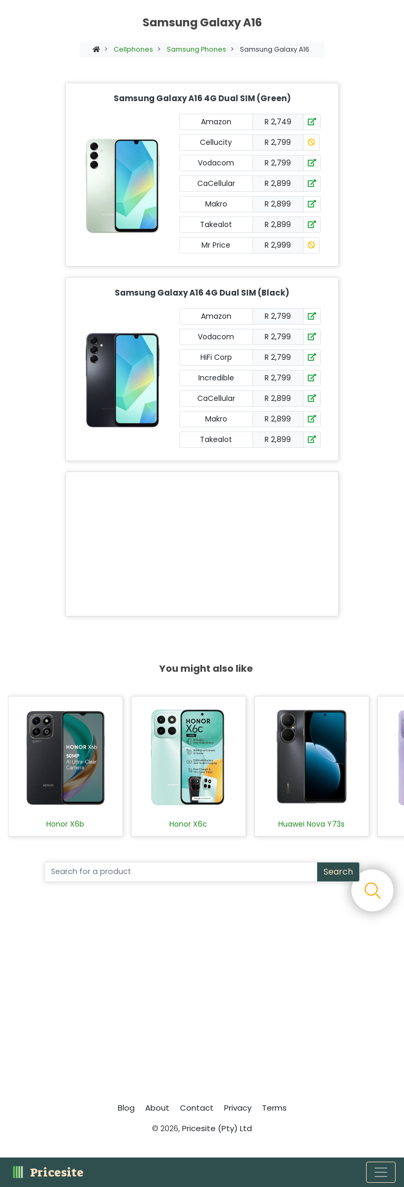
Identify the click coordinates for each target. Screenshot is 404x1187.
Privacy (237, 1107)
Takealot (216, 224)
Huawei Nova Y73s (311, 824)
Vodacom (216, 163)
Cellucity (216, 142)
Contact (197, 1107)
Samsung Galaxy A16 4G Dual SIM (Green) (202, 98)
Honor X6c (188, 824)
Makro (216, 204)
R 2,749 (278, 121)
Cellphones (133, 49)
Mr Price (215, 245)
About (157, 1107)
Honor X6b (65, 824)
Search (338, 872)
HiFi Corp (216, 357)
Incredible (216, 377)
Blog (126, 1107)
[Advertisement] (200, 544)
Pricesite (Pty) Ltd (217, 1128)
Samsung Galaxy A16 (274, 49)
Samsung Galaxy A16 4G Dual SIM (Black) (202, 292)
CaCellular (216, 183)
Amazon (216, 121)
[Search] (180, 872)
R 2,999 (278, 245)
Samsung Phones (196, 49)
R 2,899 (278, 183)
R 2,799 (278, 142)
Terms (274, 1107)
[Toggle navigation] (381, 1172)
